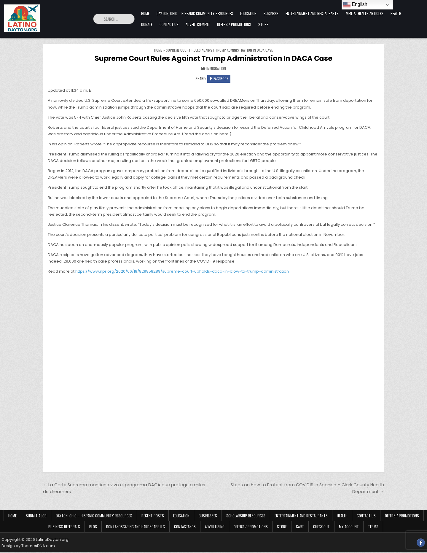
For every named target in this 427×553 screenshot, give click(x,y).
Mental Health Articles (364, 13)
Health (396, 13)
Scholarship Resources (245, 516)
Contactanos (185, 527)
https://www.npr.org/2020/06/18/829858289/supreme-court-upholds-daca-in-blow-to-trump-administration (182, 272)
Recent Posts (152, 516)
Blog (93, 527)
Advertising (214, 527)
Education (248, 13)
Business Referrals (64, 527)
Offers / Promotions (234, 24)
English (355, 4)
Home (145, 13)
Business (271, 13)
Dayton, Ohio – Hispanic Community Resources (195, 13)
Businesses (208, 516)
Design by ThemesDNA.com (28, 546)
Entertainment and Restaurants (312, 13)
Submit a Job (36, 516)
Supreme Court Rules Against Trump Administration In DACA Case (213, 58)
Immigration (216, 68)
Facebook (219, 78)
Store (263, 24)
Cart (300, 527)
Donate (146, 24)
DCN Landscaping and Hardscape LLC (135, 527)
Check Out (321, 527)
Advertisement (198, 24)
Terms (373, 527)
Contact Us (169, 24)
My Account (349, 527)
